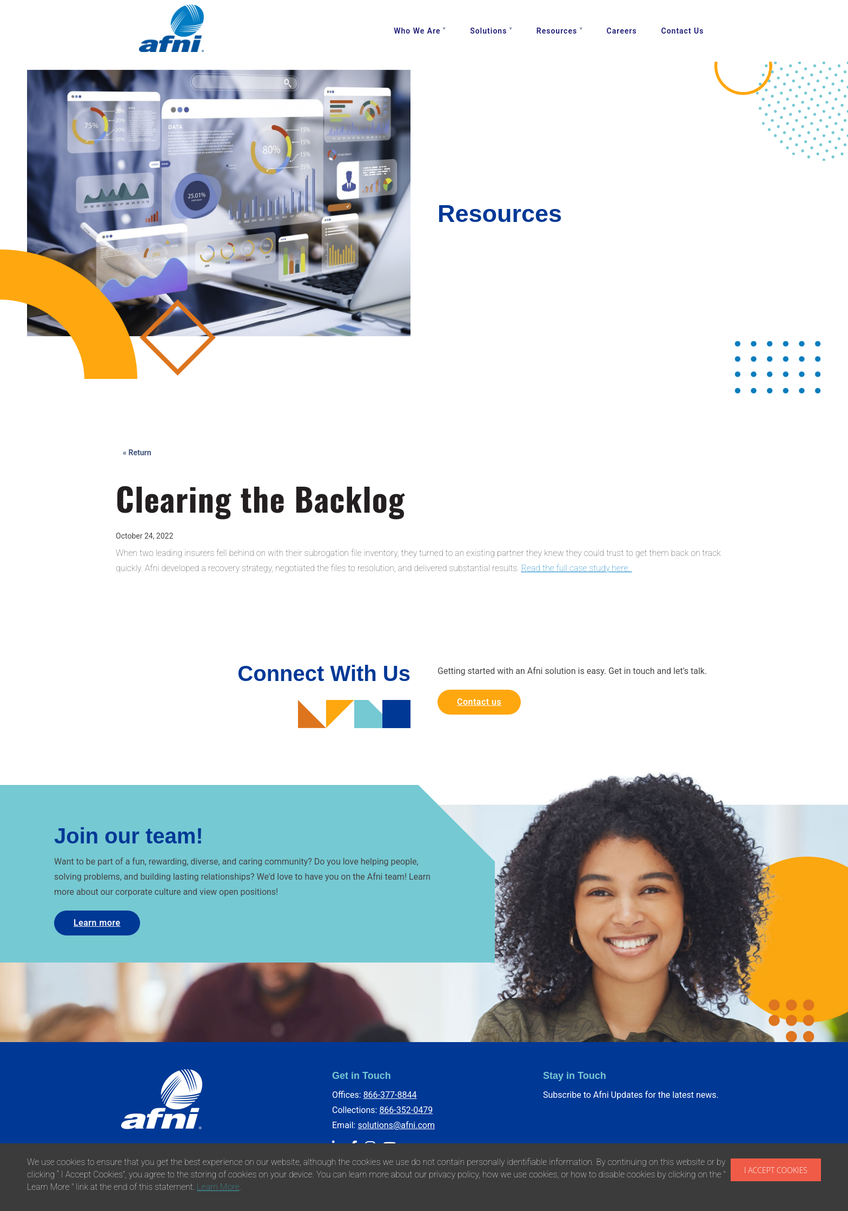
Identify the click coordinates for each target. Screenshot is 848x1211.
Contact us (479, 702)
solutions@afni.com (396, 1125)
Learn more (97, 923)
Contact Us (682, 31)
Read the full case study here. (576, 568)
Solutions (488, 31)
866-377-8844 (390, 1095)
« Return (137, 452)
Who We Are (417, 31)
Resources (556, 31)
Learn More (218, 1187)
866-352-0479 (406, 1110)
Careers (622, 31)
